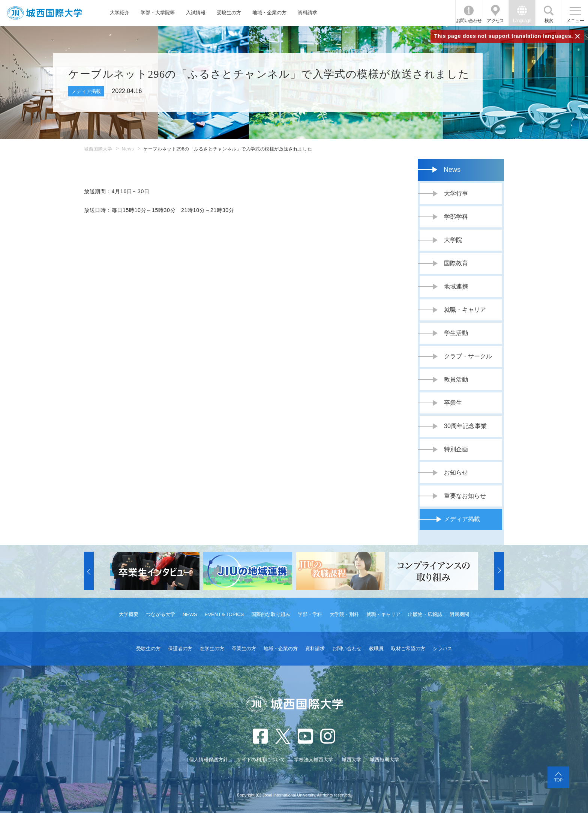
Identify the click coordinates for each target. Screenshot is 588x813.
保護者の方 (180, 648)
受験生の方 (229, 12)
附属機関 (459, 614)
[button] (89, 571)
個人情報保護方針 (208, 759)
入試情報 (196, 12)
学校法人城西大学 (313, 759)
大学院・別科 (344, 614)
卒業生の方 (244, 648)
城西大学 (351, 759)
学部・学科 (310, 614)
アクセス (495, 20)
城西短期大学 (384, 759)
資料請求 (307, 12)
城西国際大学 (98, 149)
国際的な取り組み (270, 614)
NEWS (190, 614)
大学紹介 (119, 12)
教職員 (376, 648)
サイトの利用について (261, 759)
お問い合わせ (469, 20)
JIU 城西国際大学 (44, 13)
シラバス (442, 648)
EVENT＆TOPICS (224, 614)
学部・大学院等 (158, 12)
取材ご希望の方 (408, 648)
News (128, 149)
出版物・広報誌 (425, 614)
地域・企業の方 (269, 12)
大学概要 (128, 614)
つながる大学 (160, 614)
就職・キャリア (383, 614)
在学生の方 (212, 648)
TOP (558, 780)
